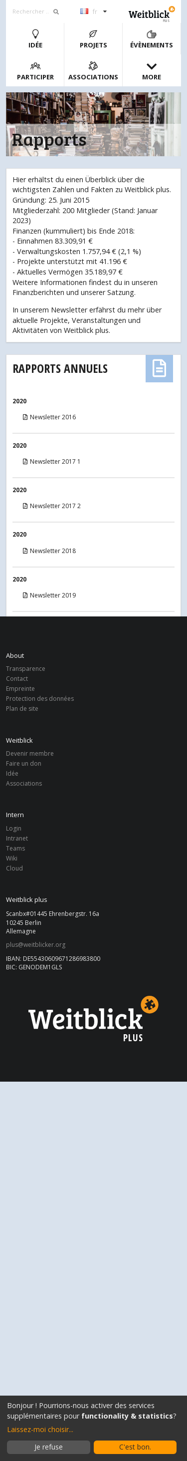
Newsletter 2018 (48, 551)
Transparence (25, 669)
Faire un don (23, 763)
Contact (17, 678)
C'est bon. (135, 1447)
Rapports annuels (60, 368)
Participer (35, 71)
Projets (93, 39)
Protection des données (40, 698)
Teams (15, 848)
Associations (93, 71)
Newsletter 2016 (48, 417)
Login (13, 829)
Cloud (14, 868)
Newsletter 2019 (48, 595)
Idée (35, 39)
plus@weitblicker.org (35, 944)
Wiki (11, 858)
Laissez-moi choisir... (40, 1429)
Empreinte (20, 688)
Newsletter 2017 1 (51, 461)
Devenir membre (30, 754)
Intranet (17, 838)
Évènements (151, 39)
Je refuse (48, 1447)
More (151, 71)
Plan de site (22, 708)
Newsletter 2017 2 (51, 506)
